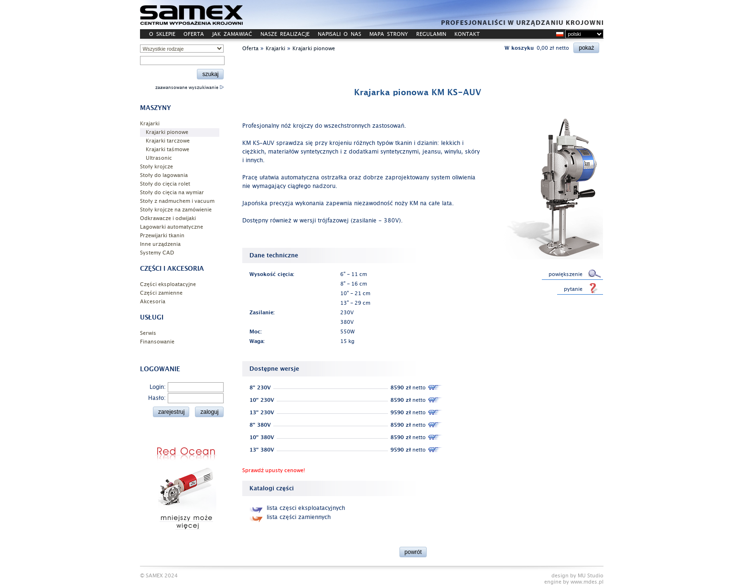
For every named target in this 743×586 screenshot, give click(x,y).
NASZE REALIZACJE (285, 34)
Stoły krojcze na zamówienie (176, 209)
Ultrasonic (159, 158)
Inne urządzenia (160, 244)
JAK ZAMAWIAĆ (232, 34)
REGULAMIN (431, 34)
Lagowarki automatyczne (171, 227)
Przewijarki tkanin (162, 235)
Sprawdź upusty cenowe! (273, 470)
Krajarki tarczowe (168, 140)
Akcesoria (152, 301)
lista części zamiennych (290, 517)
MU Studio (590, 576)
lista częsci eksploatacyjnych (297, 508)
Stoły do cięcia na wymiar (172, 192)
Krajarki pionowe (167, 132)
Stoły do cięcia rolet (165, 183)
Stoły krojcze (156, 166)
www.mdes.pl (587, 582)
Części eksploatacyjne (168, 284)
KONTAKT (467, 34)
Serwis (148, 333)
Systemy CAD (157, 252)
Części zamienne (161, 293)
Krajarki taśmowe (167, 149)
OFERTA (193, 34)
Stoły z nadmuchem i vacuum (177, 201)
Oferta (250, 48)
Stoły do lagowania (164, 175)
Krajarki (150, 123)
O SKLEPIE (162, 34)
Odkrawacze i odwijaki (168, 218)
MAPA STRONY (388, 34)
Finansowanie (157, 341)
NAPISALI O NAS (339, 34)
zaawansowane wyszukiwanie (189, 87)
